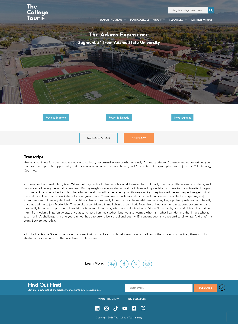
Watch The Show (113, 20)
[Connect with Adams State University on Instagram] (147, 264)
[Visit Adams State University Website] (112, 264)
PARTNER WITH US (201, 20)
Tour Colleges (139, 20)
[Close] (222, 287)
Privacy (138, 317)
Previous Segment (55, 117)
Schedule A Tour (98, 138)
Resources (178, 20)
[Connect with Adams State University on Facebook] (124, 264)
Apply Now (139, 138)
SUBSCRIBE (205, 287)
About (159, 20)
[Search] (211, 10)
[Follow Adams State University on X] (135, 264)
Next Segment (182, 117)
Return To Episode (119, 117)
